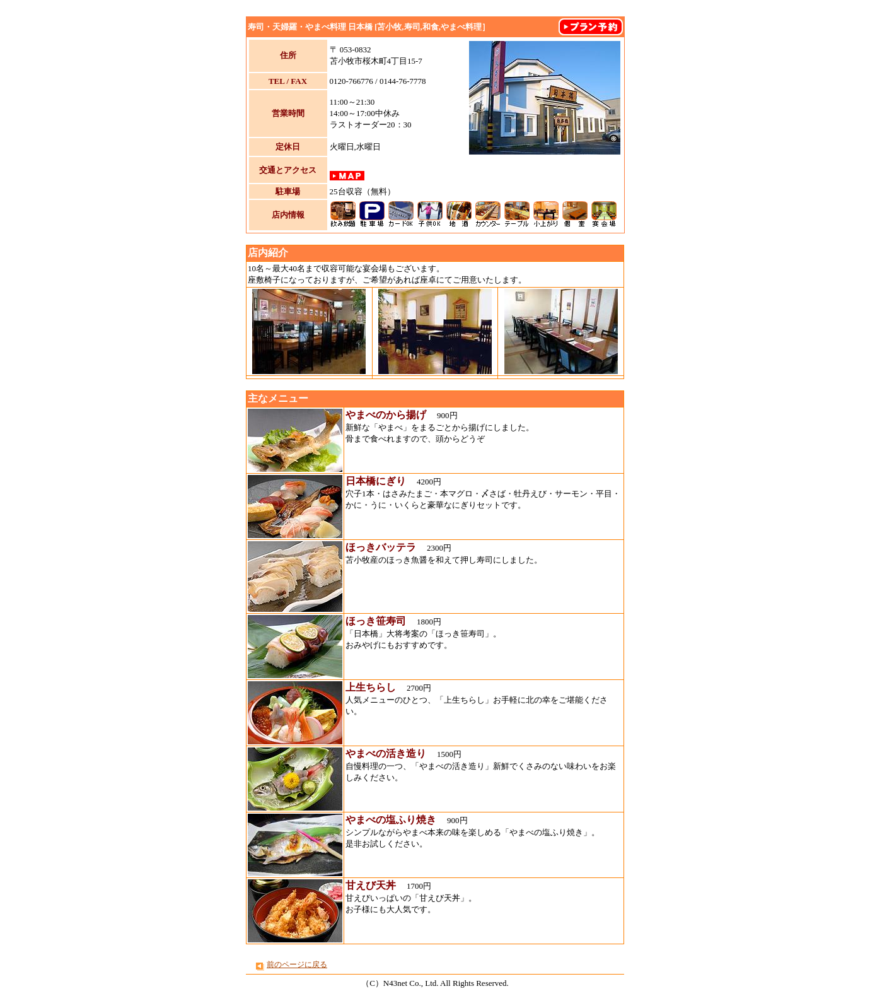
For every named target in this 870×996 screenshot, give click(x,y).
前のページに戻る (297, 964)
